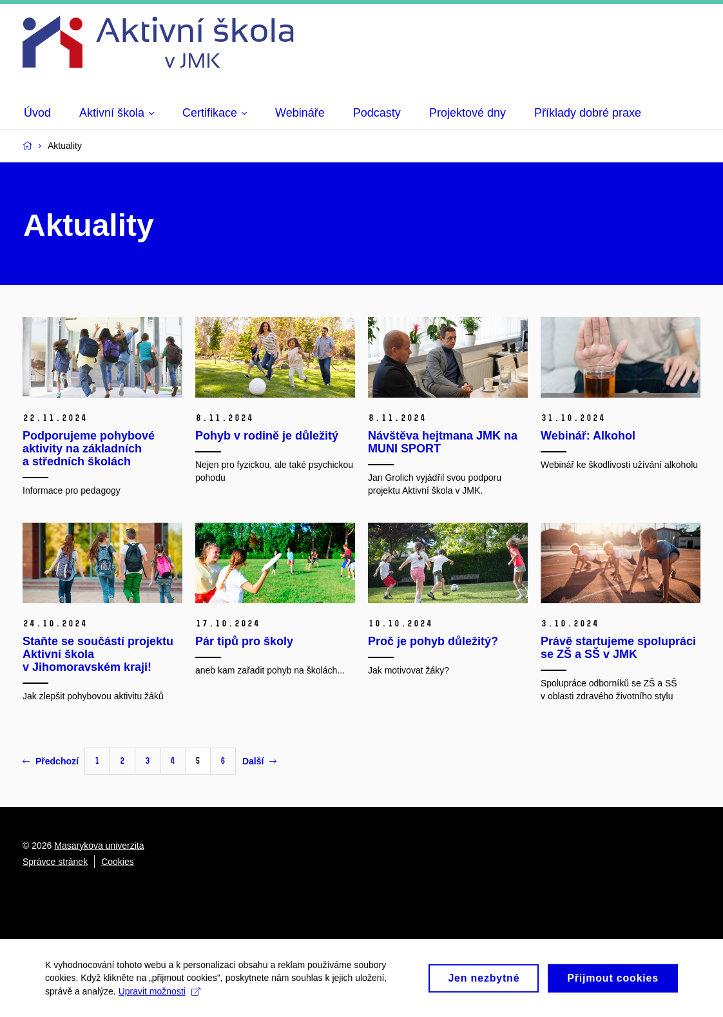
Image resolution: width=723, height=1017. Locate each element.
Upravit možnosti (159, 996)
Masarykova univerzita (99, 845)
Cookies (117, 862)
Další (259, 761)
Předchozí (51, 761)
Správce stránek (55, 862)
